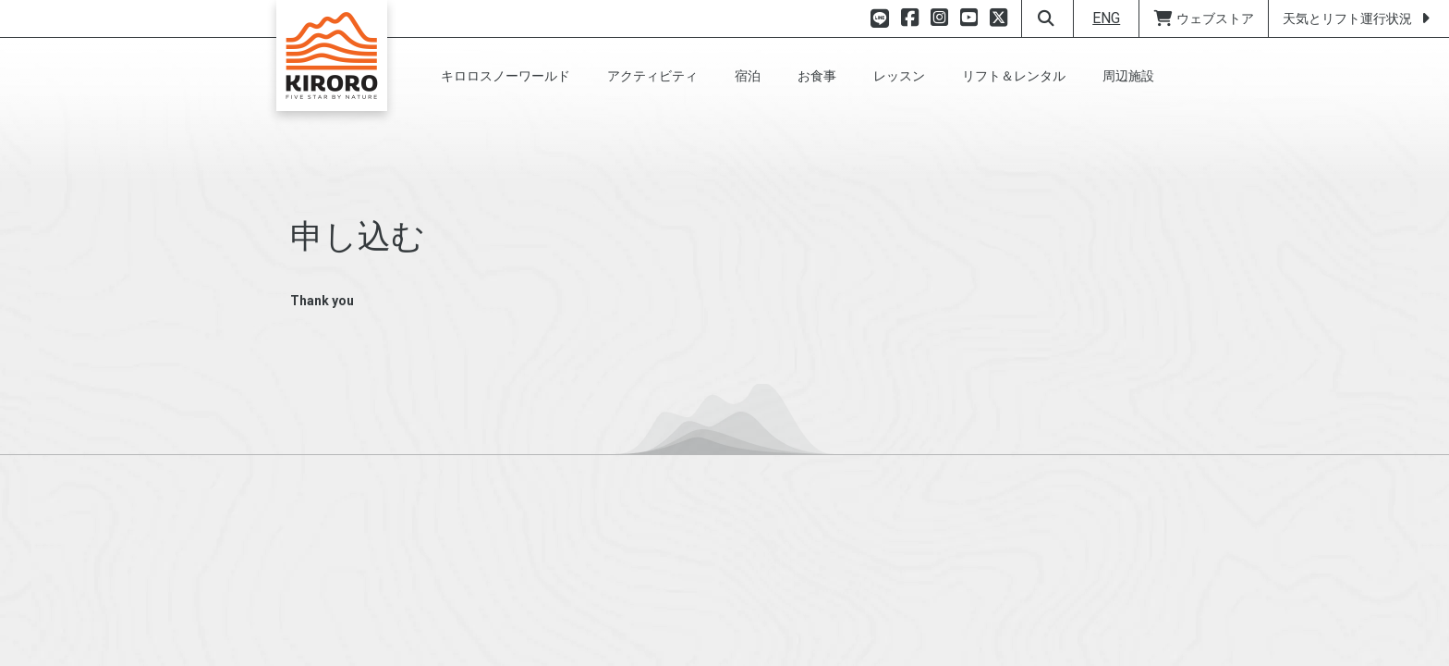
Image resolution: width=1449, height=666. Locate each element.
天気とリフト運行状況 (1359, 18)
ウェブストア (1203, 18)
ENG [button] (1106, 18)
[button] (505, 75)
